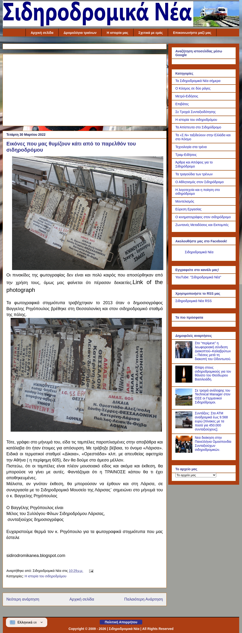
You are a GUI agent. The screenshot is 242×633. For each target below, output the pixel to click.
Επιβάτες (182, 104)
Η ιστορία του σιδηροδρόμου (45, 576)
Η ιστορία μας (117, 33)
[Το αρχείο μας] (195, 475)
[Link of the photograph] (87, 268)
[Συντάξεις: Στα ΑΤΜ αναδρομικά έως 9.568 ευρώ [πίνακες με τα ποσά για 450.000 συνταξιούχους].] (184, 427)
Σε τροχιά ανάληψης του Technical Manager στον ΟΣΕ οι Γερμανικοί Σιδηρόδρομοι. (212, 396)
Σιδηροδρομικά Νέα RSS (193, 301)
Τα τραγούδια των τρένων (194, 174)
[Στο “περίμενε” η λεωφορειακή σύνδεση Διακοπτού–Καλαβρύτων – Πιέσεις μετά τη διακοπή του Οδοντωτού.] (184, 357)
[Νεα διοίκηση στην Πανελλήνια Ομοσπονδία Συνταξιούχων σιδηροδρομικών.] (184, 451)
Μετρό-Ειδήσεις (186, 96)
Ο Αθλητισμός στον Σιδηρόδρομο (199, 182)
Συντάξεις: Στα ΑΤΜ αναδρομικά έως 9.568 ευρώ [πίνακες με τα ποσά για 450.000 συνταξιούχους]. (211, 421)
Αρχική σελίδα (42, 33)
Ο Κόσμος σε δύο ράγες (193, 88)
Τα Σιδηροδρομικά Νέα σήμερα (197, 81)
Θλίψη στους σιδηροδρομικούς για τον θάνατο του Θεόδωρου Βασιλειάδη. (213, 373)
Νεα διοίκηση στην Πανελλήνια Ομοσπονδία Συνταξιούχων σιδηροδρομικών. (213, 443)
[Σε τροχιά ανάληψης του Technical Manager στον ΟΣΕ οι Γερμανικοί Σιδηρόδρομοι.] (184, 404)
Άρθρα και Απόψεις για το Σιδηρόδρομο (194, 164)
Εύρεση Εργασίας (188, 209)
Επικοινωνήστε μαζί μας (192, 33)
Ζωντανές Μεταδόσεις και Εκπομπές (202, 225)
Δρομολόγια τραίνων (80, 33)
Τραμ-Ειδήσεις (186, 155)
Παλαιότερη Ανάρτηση (143, 599)
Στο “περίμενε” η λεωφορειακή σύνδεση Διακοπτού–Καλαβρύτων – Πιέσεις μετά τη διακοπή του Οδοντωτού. (213, 351)
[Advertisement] (84, 89)
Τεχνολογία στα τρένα (191, 147)
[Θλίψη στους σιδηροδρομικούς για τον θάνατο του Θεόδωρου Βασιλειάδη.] (184, 381)
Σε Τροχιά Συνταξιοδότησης (195, 112)
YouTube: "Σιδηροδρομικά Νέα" (198, 277)
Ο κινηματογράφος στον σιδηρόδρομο (203, 217)
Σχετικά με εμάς (150, 33)
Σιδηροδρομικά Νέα (199, 252)
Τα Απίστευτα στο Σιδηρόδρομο (198, 127)
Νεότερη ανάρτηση (22, 599)
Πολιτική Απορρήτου (121, 622)
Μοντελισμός (184, 201)
